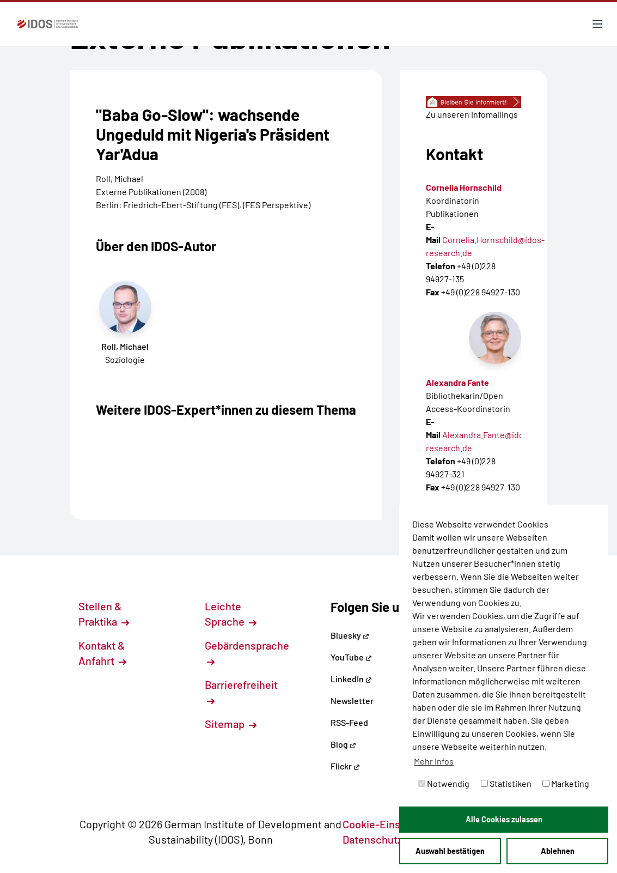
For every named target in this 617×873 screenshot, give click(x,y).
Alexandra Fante (457, 382)
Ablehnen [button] (558, 851)
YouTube (351, 657)
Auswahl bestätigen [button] (450, 851)
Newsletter (352, 700)
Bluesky (350, 635)
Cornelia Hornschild (464, 187)
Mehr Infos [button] (434, 761)
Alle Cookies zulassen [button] (504, 819)
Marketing (565, 783)
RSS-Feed (349, 722)
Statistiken (506, 783)
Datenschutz (378, 839)
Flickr (345, 766)
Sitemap (230, 723)
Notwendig (443, 783)
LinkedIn (351, 679)
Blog (343, 744)
